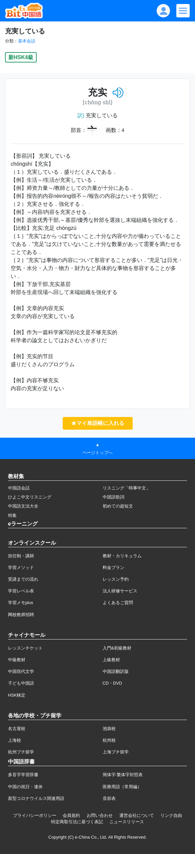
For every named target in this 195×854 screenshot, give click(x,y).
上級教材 (111, 659)
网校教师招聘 (21, 614)
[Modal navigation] (183, 10)
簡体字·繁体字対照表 (123, 774)
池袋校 (109, 728)
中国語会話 (19, 487)
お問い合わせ (100, 815)
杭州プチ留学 (21, 751)
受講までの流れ (23, 579)
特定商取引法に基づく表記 (77, 821)
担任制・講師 (21, 555)
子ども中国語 (21, 683)
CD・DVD (112, 683)
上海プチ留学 (116, 751)
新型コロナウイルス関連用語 (36, 798)
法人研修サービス (120, 590)
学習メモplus (20, 602)
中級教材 (16, 659)
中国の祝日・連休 (25, 786)
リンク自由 (171, 815)
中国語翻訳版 (116, 671)
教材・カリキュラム (122, 555)
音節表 (109, 798)
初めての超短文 (118, 506)
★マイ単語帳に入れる (97, 423)
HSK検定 (16, 695)
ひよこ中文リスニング (29, 497)
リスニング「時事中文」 (126, 487)
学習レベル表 (21, 590)
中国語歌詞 (113, 497)
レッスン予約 (116, 579)
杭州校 (109, 740)
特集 (12, 515)
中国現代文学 (21, 671)
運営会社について (136, 815)
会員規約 (71, 815)
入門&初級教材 (117, 648)
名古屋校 (16, 728)
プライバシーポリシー (34, 815)
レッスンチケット (25, 648)
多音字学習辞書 (23, 774)
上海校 (14, 740)
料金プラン (113, 567)
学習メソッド (21, 567)
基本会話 (26, 40)
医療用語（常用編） (122, 786)
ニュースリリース (126, 821)
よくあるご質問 (118, 602)
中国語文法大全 (23, 506)
